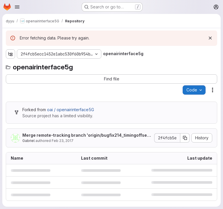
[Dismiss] (210, 38)
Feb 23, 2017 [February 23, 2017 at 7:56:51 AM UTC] (62, 140)
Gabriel (28, 140)
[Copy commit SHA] (185, 138)
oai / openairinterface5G (70, 109)
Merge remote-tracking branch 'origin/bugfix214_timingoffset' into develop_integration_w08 (86, 135)
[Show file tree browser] (10, 54)
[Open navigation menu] (17, 7)
